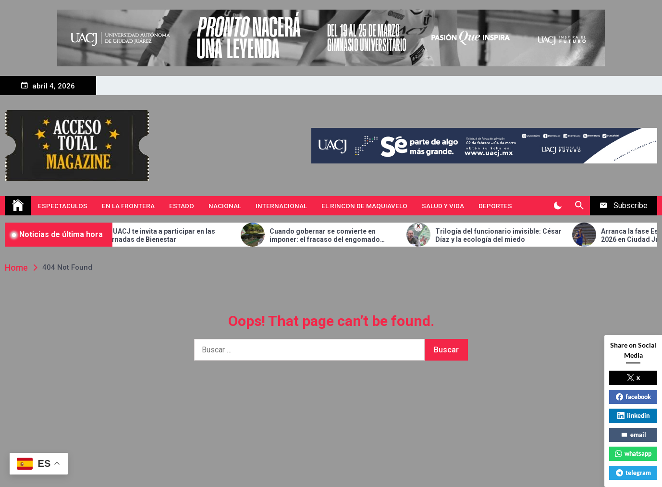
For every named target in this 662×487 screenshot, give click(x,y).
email (633, 434)
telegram (633, 472)
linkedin (633, 415)
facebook (633, 396)
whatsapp (633, 453)
